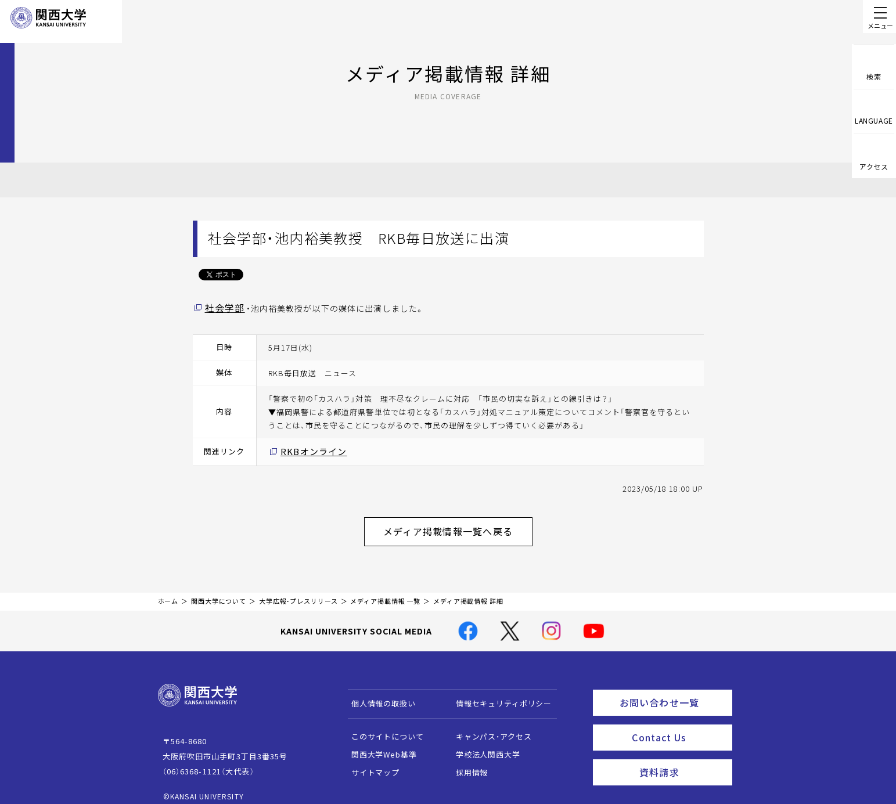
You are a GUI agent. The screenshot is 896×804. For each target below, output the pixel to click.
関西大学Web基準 (378, 745)
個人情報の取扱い (378, 694)
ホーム (168, 592)
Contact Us (678, 723)
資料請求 (682, 755)
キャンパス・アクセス (488, 727)
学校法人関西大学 (482, 745)
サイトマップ (370, 763)
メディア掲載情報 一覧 (385, 592)
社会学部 (222, 307)
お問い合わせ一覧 (673, 691)
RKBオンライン (308, 449)
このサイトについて (382, 727)
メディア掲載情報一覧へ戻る (457, 525)
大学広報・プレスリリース (298, 592)
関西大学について (218, 592)
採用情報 (466, 763)
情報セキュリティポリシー (498, 694)
